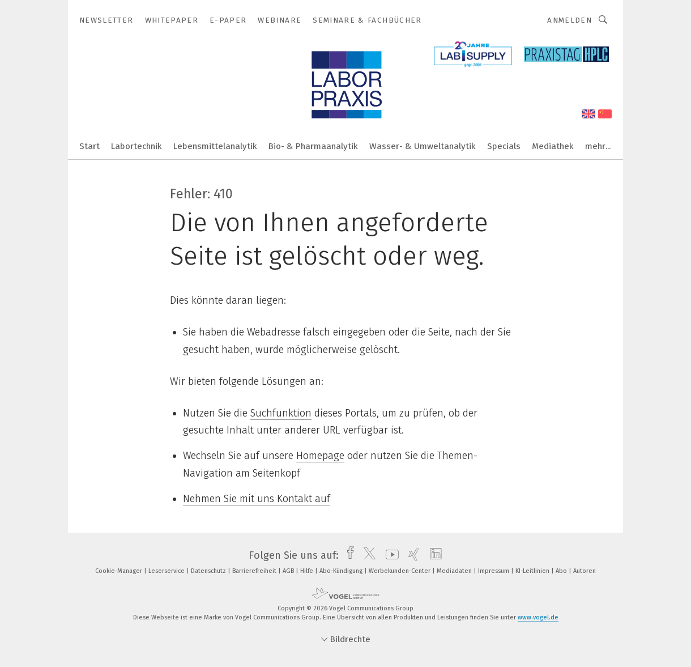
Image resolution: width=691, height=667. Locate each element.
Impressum (494, 571)
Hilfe (307, 571)
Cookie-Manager (119, 571)
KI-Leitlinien (533, 571)
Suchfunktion (281, 413)
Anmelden (569, 20)
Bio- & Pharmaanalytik (313, 146)
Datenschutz (209, 571)
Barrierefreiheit (255, 571)
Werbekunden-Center (400, 571)
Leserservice (167, 571)
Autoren (584, 571)
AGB (289, 571)
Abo (562, 571)
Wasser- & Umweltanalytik (422, 146)
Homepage (320, 455)
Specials (504, 146)
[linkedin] (433, 555)
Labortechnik (136, 146)
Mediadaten (455, 571)
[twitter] (366, 555)
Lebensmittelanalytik (215, 146)
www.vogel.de (538, 617)
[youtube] (389, 555)
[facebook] (347, 555)
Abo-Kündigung (341, 571)
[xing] (411, 555)
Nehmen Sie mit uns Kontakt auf (256, 498)
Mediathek (553, 146)
